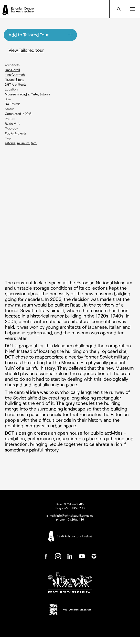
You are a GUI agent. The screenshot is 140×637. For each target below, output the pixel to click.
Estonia (10, 143)
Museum (23, 143)
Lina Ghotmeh (15, 75)
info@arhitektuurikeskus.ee (75, 515)
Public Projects (15, 133)
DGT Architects (15, 84)
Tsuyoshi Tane (14, 80)
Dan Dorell (12, 70)
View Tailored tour (26, 50)
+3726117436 (75, 519)
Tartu (34, 143)
